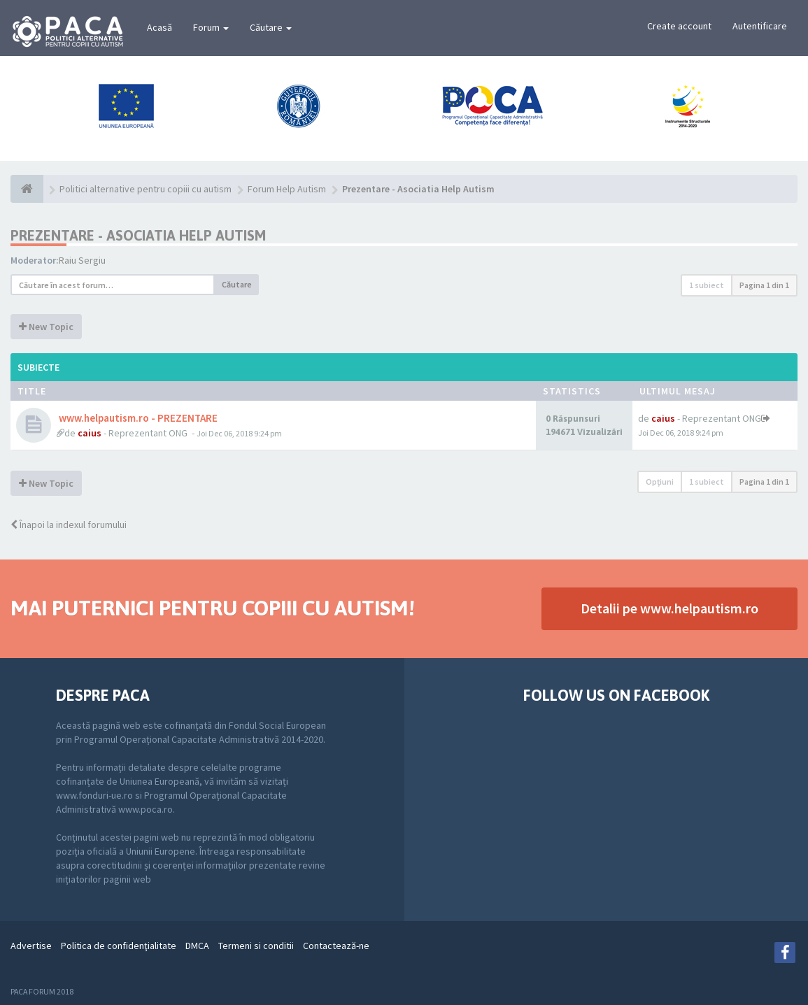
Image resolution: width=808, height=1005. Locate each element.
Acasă (159, 27)
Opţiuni (660, 481)
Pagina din (764, 285)
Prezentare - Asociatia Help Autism (138, 235)
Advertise (31, 945)
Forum (211, 27)
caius (89, 433)
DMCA (197, 945)
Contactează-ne (336, 945)
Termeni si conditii (256, 945)
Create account (679, 26)
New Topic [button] (46, 326)
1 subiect (706, 285)
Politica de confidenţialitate (118, 945)
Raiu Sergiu (82, 260)
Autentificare (759, 26)
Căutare (271, 27)
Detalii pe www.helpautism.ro (669, 608)
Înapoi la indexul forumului (68, 524)
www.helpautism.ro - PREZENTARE (137, 418)
